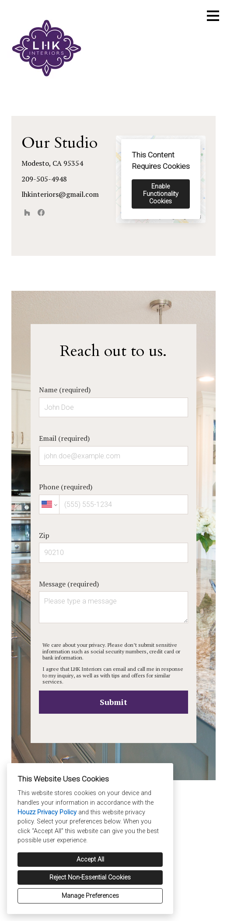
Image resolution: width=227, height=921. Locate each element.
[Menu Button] (213, 15)
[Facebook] (41, 212)
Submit (113, 702)
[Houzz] (27, 212)
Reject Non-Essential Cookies (90, 877)
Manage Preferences (90, 896)
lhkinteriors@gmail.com (60, 194)
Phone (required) (113, 498)
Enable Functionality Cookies (160, 194)
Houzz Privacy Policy (47, 812)
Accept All (90, 859)
